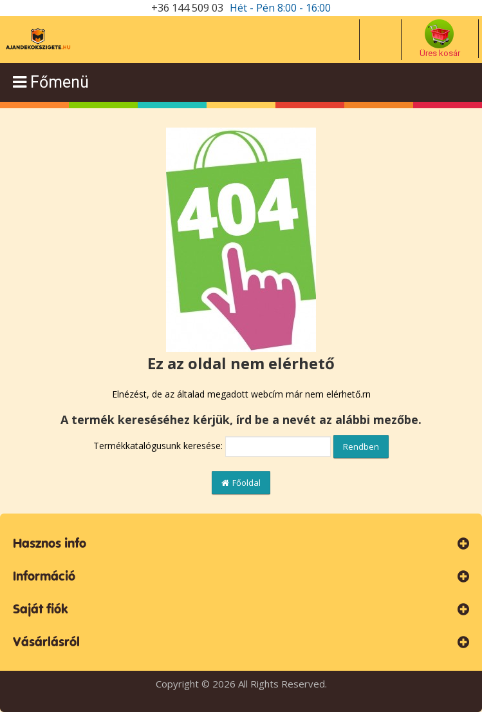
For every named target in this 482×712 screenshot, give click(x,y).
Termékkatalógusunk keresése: (158, 445)
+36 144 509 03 (187, 8)
